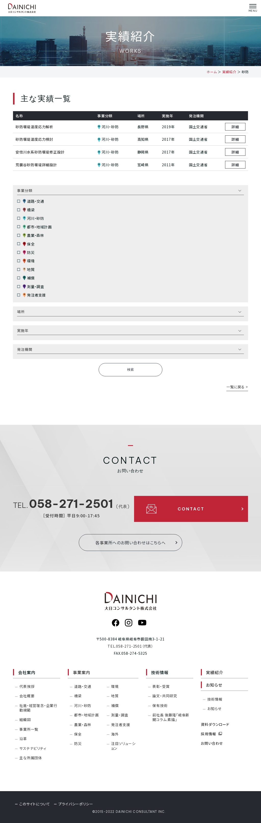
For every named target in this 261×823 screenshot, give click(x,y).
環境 (28, 261)
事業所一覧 (28, 729)
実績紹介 (229, 71)
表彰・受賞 (160, 686)
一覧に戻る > (237, 386)
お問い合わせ (212, 743)
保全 (28, 244)
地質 (28, 269)
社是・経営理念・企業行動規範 (38, 708)
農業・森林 (33, 235)
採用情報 (211, 733)
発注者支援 (34, 295)
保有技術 (159, 705)
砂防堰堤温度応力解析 (34, 126)
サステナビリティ (32, 748)
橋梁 (28, 209)
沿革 (23, 738)
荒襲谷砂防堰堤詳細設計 (36, 164)
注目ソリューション (123, 746)
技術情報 (214, 699)
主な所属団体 (30, 757)
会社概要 (26, 695)
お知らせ (214, 685)
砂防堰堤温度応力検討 (34, 139)
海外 (115, 734)
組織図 (25, 719)
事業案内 (81, 672)
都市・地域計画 (37, 226)
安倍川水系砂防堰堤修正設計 (40, 152)
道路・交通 (33, 201)
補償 (28, 278)
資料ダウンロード (215, 724)
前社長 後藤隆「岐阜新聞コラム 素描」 (170, 717)
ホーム (212, 71)
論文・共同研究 (164, 695)
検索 (130, 369)
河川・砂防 (33, 218)
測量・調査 (33, 286)
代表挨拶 (26, 686)
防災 (28, 252)
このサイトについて (34, 803)
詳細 (235, 126)
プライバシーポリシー (75, 803)
